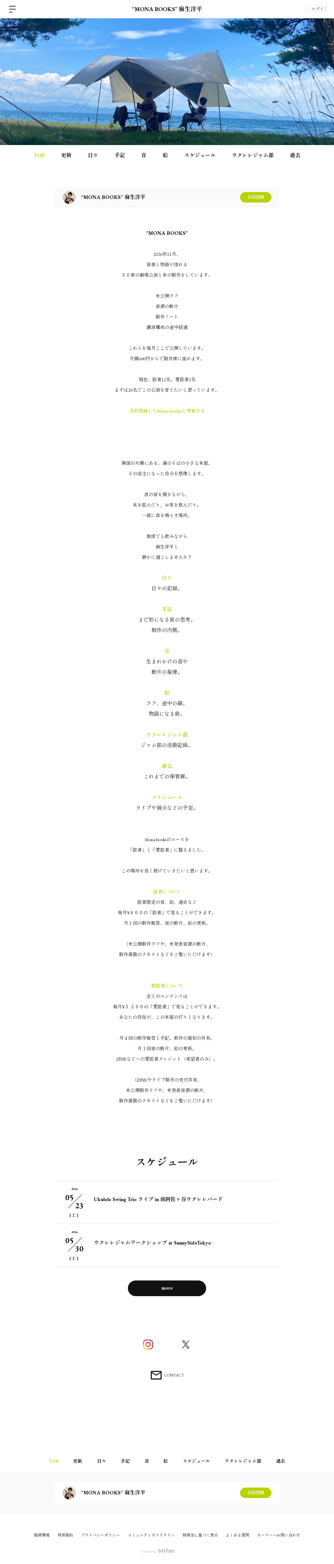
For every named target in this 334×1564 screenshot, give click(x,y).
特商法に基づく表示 (200, 1535)
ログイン (314, 9)
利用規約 (65, 1535)
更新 (66, 155)
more (167, 1287)
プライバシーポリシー (100, 1535)
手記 (119, 155)
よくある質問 (237, 1535)
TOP (39, 155)
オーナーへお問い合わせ (278, 1535)
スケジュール (200, 155)
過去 (295, 155)
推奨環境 (42, 1535)
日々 (93, 155)
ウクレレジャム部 (253, 155)
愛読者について (167, 986)
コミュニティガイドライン (151, 1535)
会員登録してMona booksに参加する (167, 411)
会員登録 (256, 197)
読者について (167, 892)
